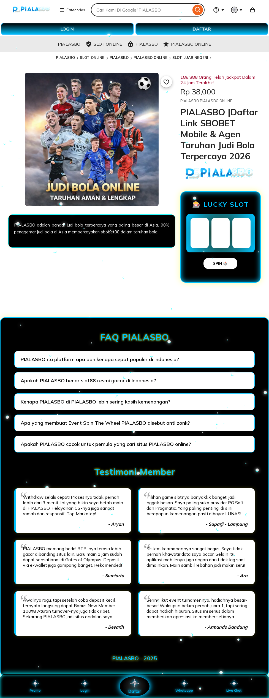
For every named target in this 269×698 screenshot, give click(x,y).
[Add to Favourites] (166, 82)
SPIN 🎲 (220, 263)
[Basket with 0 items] (252, 10)
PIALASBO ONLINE (150, 57)
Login (84, 686)
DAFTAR (202, 29)
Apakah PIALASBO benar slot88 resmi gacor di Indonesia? (88, 380)
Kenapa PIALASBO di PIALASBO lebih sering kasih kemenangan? (95, 402)
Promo (35, 686)
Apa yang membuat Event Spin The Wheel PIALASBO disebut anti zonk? (105, 423)
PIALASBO (65, 57)
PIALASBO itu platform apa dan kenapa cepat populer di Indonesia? (100, 359)
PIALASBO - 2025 (134, 658)
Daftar (134, 686)
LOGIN (67, 29)
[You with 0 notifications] (237, 10)
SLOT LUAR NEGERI (190, 57)
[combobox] (141, 10)
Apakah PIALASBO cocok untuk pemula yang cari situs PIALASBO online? (106, 444)
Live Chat (234, 686)
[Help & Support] (219, 10)
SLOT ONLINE (92, 57)
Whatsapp (184, 686)
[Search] (198, 10)
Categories (72, 9)
